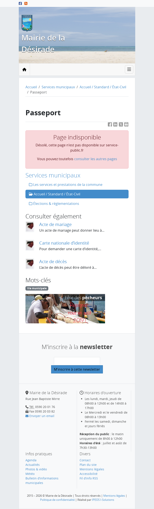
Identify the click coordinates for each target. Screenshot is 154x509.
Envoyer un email (39, 416)
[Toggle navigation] (129, 69)
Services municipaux (58, 87)
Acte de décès (53, 261)
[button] (126, 125)
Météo (30, 474)
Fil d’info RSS (89, 478)
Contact (85, 460)
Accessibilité (88, 474)
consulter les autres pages (95, 158)
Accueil (31, 87)
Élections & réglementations (54, 203)
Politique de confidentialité (57, 500)
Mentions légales (92, 469)
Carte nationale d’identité (64, 243)
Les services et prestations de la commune (65, 184)
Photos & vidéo (36, 469)
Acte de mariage (55, 224)
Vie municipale (37, 288)
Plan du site (88, 465)
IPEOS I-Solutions (103, 500)
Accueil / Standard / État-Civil (103, 87)
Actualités (32, 465)
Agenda (30, 460)
